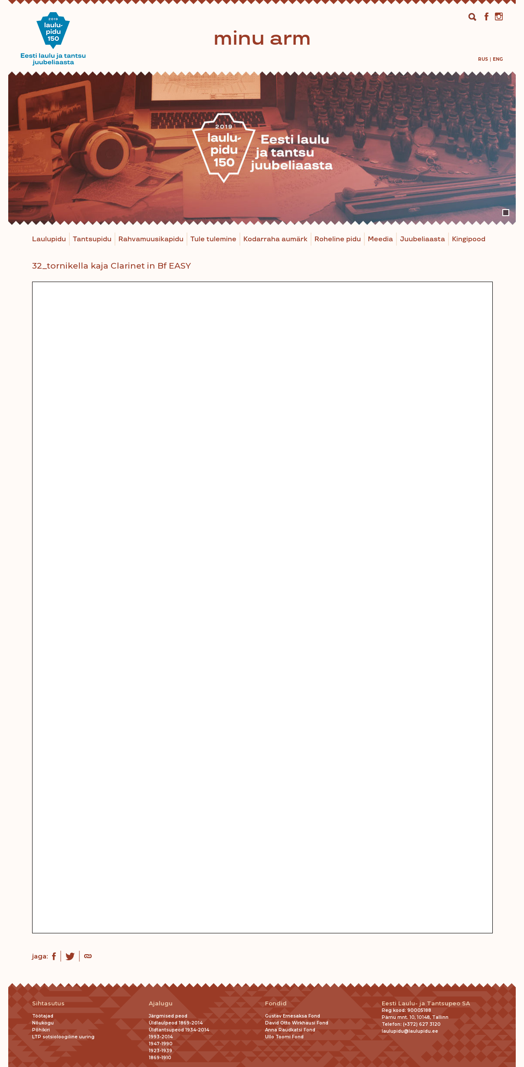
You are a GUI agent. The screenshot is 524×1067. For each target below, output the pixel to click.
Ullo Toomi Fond (284, 1037)
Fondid (276, 1003)
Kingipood (468, 239)
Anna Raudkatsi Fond (290, 1030)
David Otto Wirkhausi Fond (296, 1023)
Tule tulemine (213, 239)
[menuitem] (483, 59)
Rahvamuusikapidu (150, 239)
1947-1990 (161, 1044)
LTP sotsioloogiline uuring (63, 1037)
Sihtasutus (48, 1003)
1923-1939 (160, 1051)
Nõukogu (43, 1023)
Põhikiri (41, 1030)
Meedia (380, 239)
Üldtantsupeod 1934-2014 (179, 1030)
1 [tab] (505, 212)
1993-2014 (161, 1037)
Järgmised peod (168, 1016)
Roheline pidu (337, 239)
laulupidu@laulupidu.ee (410, 1031)
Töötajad (42, 1016)
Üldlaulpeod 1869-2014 (176, 1023)
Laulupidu (49, 239)
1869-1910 (160, 1057)
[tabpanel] (262, 148)
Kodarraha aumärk (275, 239)
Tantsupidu (92, 239)
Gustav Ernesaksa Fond (292, 1016)
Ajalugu (161, 1003)
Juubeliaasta (422, 239)
